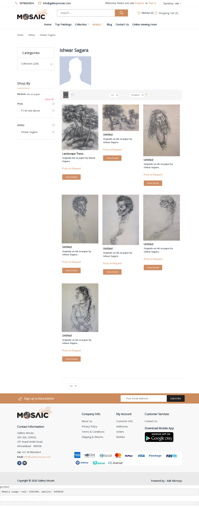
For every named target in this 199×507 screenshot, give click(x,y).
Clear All (49, 99)
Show (104, 94)
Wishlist (120, 437)
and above (30, 110)
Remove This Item (51, 95)
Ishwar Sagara (29, 132)
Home (20, 34)
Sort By (123, 94)
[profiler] (4, 486)
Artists (31, 34)
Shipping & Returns (92, 437)
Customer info (124, 421)
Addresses (122, 426)
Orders (120, 431)
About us (87, 421)
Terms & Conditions (93, 431)
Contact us (151, 421)
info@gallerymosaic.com (37, 456)
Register (139, 3)
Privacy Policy (89, 426)
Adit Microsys (174, 480)
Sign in (152, 3)
